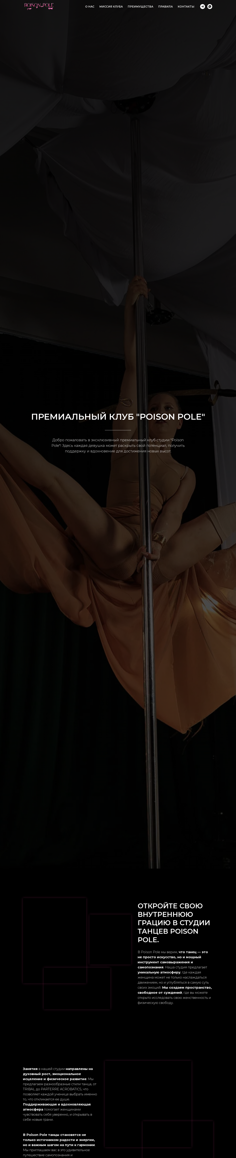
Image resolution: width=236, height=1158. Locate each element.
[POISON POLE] (202, 6)
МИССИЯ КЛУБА (111, 6)
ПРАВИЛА (165, 6)
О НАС (89, 6)
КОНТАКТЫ (186, 6)
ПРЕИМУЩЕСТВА (140, 6)
